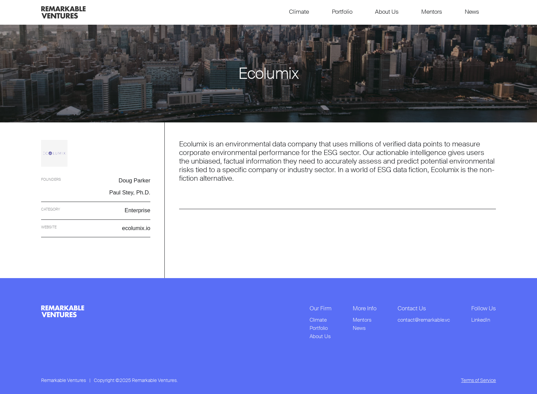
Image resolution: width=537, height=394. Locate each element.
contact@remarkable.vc (424, 320)
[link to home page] (63, 12)
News (472, 11)
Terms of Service (478, 380)
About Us (387, 11)
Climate (299, 11)
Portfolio (342, 11)
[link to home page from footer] (62, 311)
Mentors (431, 11)
